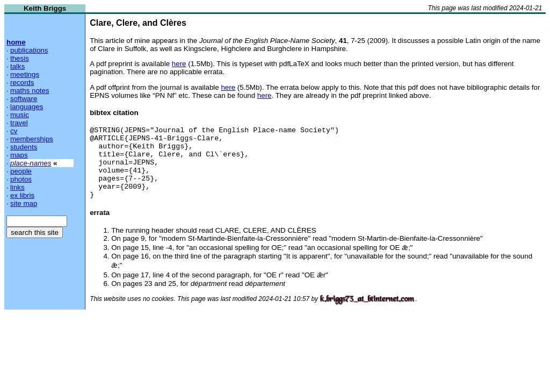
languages (27, 107)
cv (13, 131)
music (19, 115)
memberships (31, 139)
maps (19, 155)
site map (23, 203)
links (17, 187)
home (16, 42)
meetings (24, 74)
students (23, 147)
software (23, 99)
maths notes (29, 91)
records (22, 82)
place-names (30, 163)
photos (21, 179)
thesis (19, 58)
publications (29, 50)
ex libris (22, 195)
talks (17, 66)
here (179, 64)
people (21, 171)
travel (19, 123)
